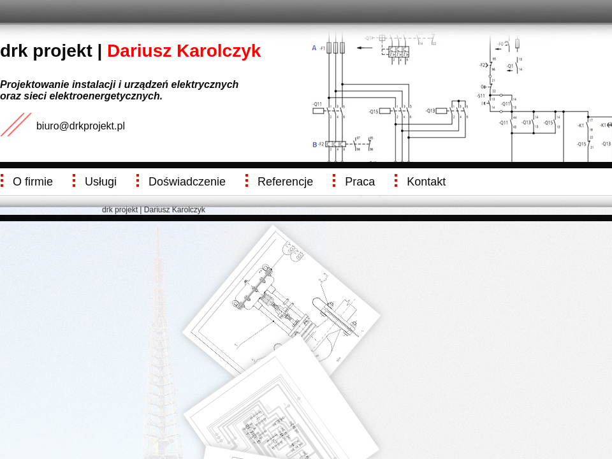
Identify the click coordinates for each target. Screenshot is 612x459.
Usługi (101, 181)
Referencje (285, 181)
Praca (360, 181)
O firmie (33, 181)
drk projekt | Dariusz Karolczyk (153, 209)
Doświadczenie (187, 181)
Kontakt (426, 181)
